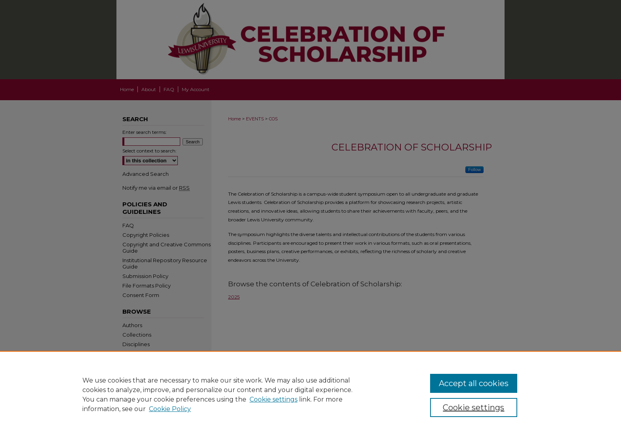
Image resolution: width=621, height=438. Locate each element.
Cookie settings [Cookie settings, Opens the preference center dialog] (473, 407)
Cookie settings (273, 399)
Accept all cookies (474, 383)
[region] (310, 394)
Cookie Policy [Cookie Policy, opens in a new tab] (170, 409)
